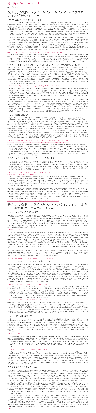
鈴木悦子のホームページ (23, 3)
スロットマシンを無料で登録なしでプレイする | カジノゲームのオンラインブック (28, 284)
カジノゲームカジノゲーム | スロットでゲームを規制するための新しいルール (27, 300)
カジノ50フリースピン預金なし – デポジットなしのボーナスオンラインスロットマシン (29, 172)
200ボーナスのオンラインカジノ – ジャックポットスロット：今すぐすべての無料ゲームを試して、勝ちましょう (36, 52)
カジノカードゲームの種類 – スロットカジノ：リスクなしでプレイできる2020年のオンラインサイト (33, 86)
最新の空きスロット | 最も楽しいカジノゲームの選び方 (21, 174)
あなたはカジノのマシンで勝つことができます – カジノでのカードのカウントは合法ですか (30, 258)
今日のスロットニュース (13, 229)
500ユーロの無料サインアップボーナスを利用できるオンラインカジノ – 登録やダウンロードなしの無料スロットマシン (38, 142)
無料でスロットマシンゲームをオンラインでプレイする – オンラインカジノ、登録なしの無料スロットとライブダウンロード (39, 140)
